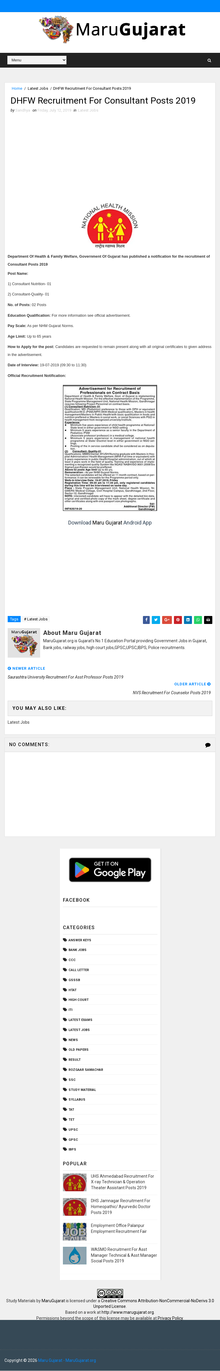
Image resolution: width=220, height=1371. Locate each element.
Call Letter (79, 970)
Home (17, 88)
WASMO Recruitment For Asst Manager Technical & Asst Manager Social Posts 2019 (124, 1255)
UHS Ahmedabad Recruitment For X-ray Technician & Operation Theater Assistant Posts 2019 (122, 1182)
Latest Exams (80, 1020)
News (73, 1040)
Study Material (82, 1090)
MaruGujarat (53, 1301)
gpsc (73, 1140)
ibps (72, 1150)
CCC (72, 960)
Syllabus (77, 1100)
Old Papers (79, 1050)
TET (71, 1120)
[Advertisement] (110, 158)
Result (75, 1060)
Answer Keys (80, 940)
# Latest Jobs (36, 619)
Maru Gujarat (107, 523)
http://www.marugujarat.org (128, 1312)
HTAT (72, 990)
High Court (79, 1000)
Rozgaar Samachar (86, 1070)
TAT (71, 1110)
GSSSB (74, 980)
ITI (70, 1010)
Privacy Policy (170, 1318)
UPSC (73, 1130)
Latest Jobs (38, 88)
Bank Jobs (78, 950)
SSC (72, 1080)
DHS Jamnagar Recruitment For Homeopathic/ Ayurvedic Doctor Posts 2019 (121, 1207)
